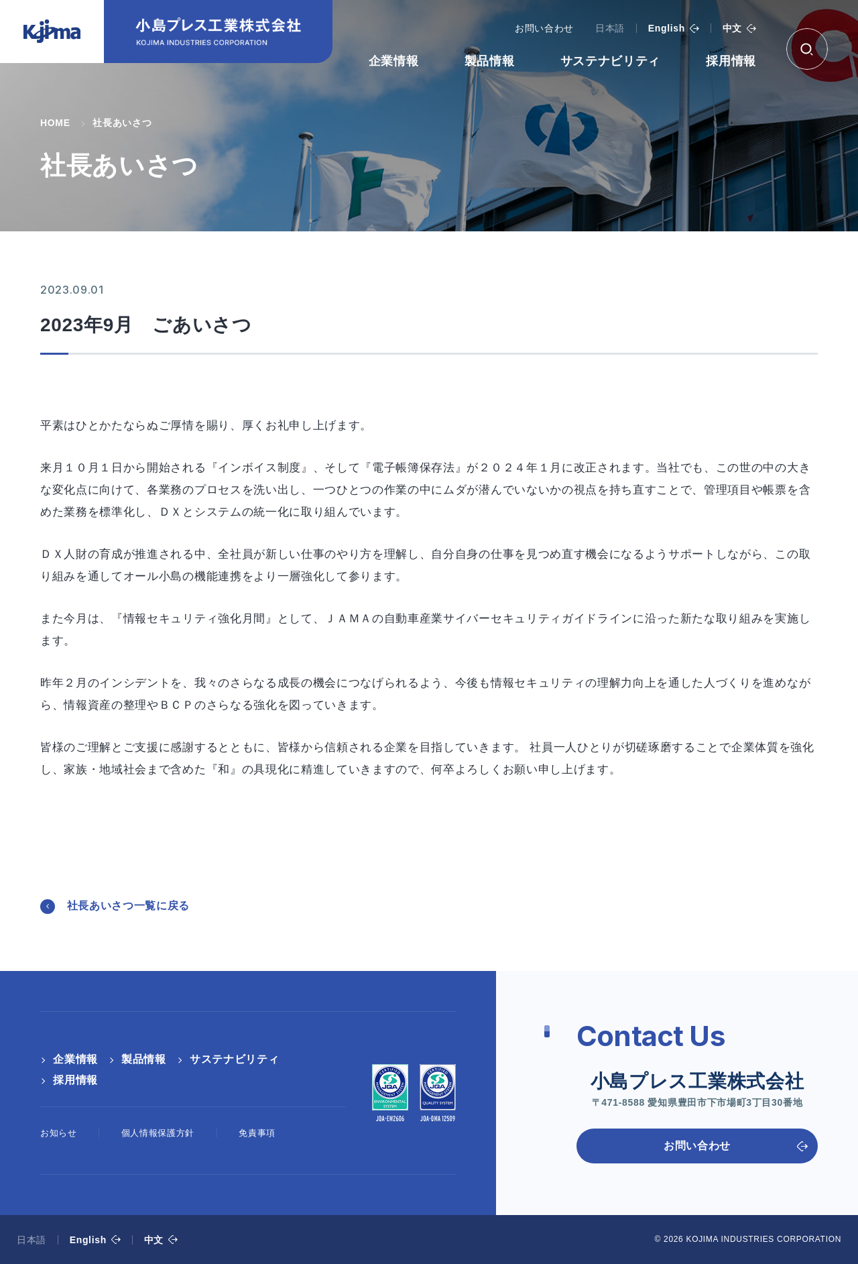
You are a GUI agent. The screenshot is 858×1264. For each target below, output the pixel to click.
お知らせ (58, 1133)
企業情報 (394, 61)
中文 (732, 28)
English (666, 28)
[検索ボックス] (807, 49)
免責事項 (257, 1133)
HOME (55, 122)
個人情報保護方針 (157, 1133)
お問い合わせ (544, 28)
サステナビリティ (610, 61)
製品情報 (490, 61)
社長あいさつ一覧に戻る (128, 905)
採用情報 (731, 61)
